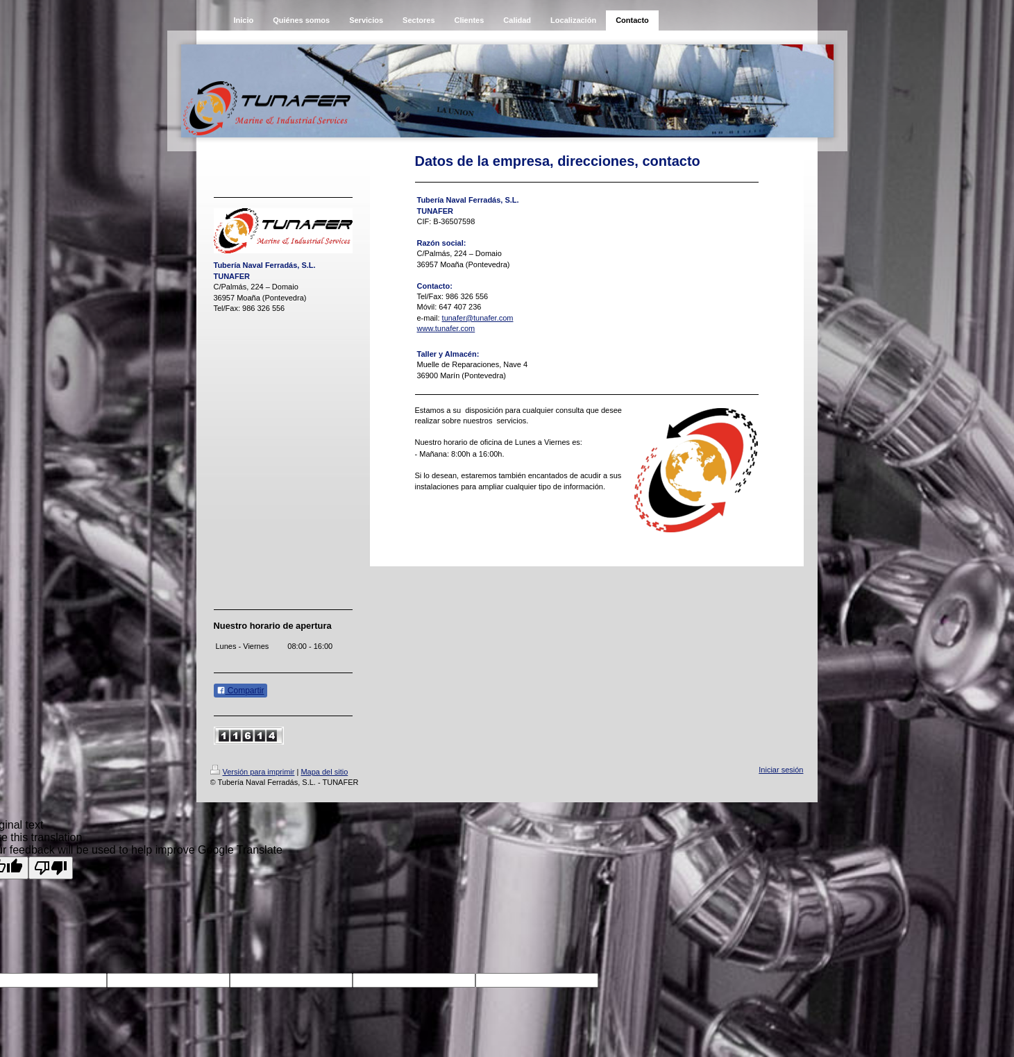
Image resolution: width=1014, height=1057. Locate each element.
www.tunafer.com (446, 328)
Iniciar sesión (781, 770)
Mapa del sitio (324, 772)
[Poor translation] (50, 867)
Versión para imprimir (252, 772)
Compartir (240, 690)
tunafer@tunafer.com (478, 318)
